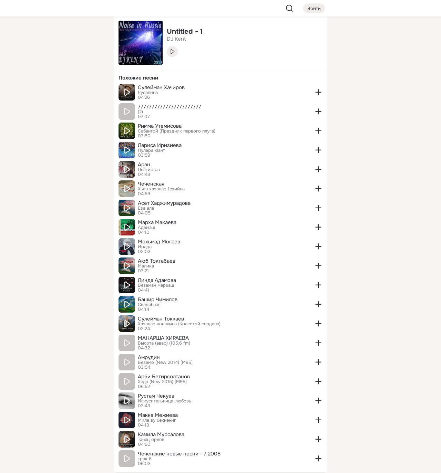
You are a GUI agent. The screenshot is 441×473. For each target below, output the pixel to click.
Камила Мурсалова (161, 434)
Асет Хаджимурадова (164, 203)
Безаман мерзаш (156, 285)
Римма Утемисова (160, 126)
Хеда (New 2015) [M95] (162, 381)
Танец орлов (151, 439)
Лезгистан (149, 169)
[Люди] (63, 63)
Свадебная (149, 304)
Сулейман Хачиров (161, 87)
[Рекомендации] (63, 124)
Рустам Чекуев (156, 396)
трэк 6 (145, 458)
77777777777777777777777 (169, 106)
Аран (144, 164)
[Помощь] (33, 124)
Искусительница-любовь (164, 401)
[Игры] (94, 93)
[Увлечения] (63, 33)
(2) (140, 111)
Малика (146, 266)
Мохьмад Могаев (159, 241)
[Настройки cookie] (63, 463)
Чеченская (151, 184)
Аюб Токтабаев (156, 261)
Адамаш (146, 227)
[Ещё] (63, 419)
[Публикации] (33, 63)
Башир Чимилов (157, 299)
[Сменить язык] (63, 434)
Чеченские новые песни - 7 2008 (179, 453)
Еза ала (146, 208)
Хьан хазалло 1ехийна (161, 189)
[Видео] (94, 63)
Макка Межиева (158, 415)
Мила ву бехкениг (157, 420)
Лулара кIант (151, 150)
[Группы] (94, 33)
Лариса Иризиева (160, 145)
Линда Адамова (157, 280)
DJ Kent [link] (176, 38)
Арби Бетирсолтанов (164, 376)
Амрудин (149, 357)
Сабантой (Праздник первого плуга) (176, 131)
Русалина (148, 92)
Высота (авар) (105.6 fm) (164, 343)
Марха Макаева (157, 222)
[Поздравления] (63, 93)
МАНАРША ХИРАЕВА (163, 338)
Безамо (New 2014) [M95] (165, 362)
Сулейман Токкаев (161, 319)
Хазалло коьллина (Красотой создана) (179, 324)
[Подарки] (33, 93)
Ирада (145, 246)
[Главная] (33, 33)
